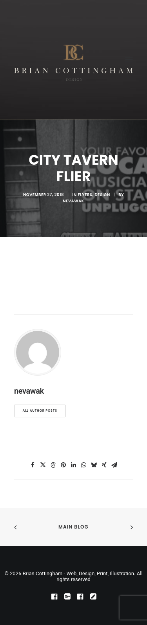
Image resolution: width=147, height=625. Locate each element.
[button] (129, 59)
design (102, 195)
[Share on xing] (104, 465)
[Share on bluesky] (94, 465)
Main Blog (73, 526)
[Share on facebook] (33, 465)
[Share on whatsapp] (84, 465)
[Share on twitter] (43, 465)
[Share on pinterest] (63, 465)
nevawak (73, 201)
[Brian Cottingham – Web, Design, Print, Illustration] (73, 60)
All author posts (40, 411)
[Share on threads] (53, 465)
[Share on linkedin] (73, 465)
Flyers (85, 195)
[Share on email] (114, 465)
